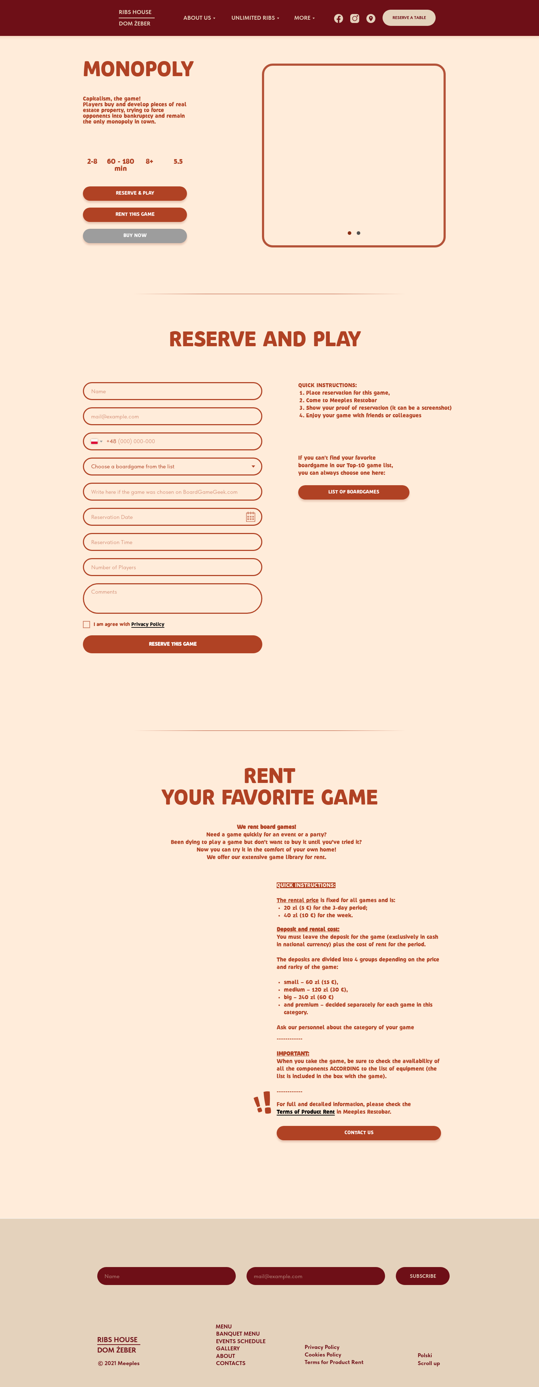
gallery (228, 1348)
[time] (172, 542)
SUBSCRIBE (423, 1276)
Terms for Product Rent (334, 1362)
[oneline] (172, 492)
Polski (425, 1355)
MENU (224, 1326)
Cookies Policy (323, 1354)
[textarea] (172, 598)
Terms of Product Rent (306, 1112)
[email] (172, 416)
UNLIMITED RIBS (253, 17)
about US (197, 17)
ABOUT (225, 1356)
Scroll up (429, 1363)
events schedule (241, 1341)
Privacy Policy (147, 624)
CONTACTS (230, 1363)
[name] (172, 391)
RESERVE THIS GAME (173, 644)
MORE (302, 17)
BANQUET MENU (238, 1333)
